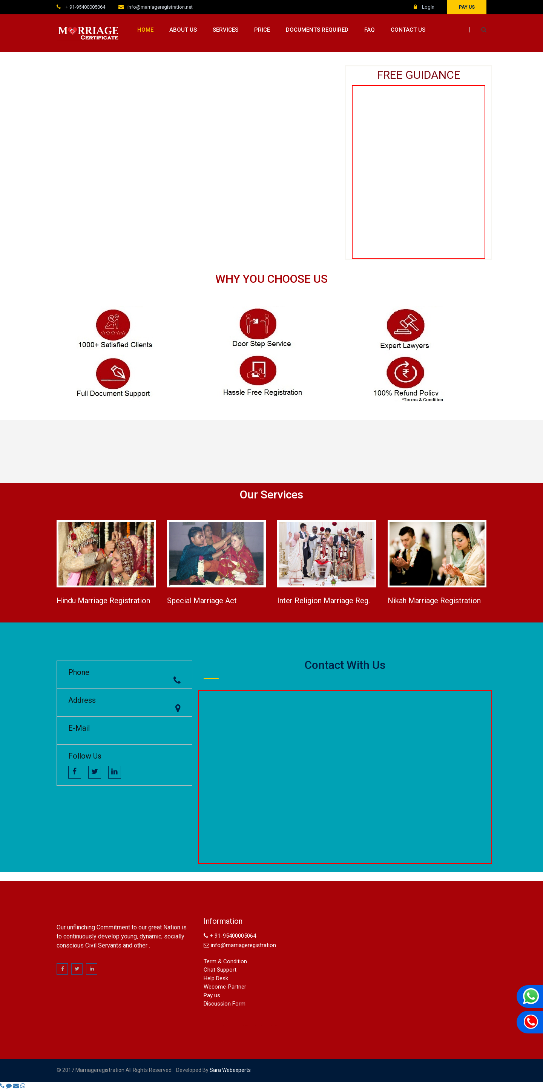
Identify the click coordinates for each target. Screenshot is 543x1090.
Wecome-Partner (225, 986)
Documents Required (317, 29)
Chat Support (220, 969)
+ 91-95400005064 (84, 7)
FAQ (369, 29)
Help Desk (216, 978)
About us (183, 29)
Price (262, 29)
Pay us (467, 7)
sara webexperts (230, 1070)
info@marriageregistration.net (160, 7)
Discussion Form (224, 1003)
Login (424, 7)
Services (225, 29)
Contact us (408, 29)
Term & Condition (225, 961)
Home (145, 29)
